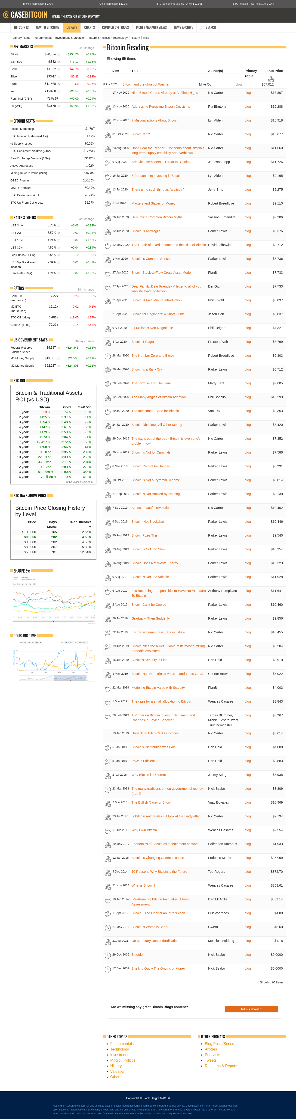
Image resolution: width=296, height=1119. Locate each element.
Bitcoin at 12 (141, 134)
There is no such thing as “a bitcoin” (158, 189)
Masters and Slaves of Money (154, 203)
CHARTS (89, 27)
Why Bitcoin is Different (149, 775)
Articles (211, 1049)
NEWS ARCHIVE (183, 27)
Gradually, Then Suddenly (151, 618)
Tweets (211, 1060)
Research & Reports (221, 1066)
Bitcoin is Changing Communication (158, 858)
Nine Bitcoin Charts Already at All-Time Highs (165, 93)
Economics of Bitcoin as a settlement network (165, 844)
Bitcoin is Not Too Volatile (150, 577)
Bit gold (137, 954)
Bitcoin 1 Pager (143, 342)
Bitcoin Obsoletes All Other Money (157, 425)
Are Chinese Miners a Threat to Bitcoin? (161, 162)
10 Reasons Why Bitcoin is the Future (159, 871)
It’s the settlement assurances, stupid (159, 632)
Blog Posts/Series (219, 1044)
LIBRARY (71, 27)
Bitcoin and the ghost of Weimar (146, 84)
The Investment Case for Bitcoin (155, 411)
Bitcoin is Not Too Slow (148, 549)
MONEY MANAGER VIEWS (151, 27)
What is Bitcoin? (143, 885)
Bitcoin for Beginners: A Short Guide (158, 314)
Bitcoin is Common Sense (151, 259)
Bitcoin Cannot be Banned (151, 466)
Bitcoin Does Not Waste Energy (155, 563)
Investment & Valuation (70, 37)
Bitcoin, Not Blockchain (149, 521)
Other (115, 1077)
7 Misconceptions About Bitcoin (155, 120)
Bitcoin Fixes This (145, 535)
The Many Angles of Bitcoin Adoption (159, 397)
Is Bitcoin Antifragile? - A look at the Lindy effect (166, 816)
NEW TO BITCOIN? (47, 27)
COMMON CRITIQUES (115, 27)
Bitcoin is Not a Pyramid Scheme (156, 480)
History (135, 37)
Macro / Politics (122, 1060)
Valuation (118, 1071)
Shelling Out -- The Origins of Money (158, 968)
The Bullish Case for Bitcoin (152, 802)
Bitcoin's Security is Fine (150, 660)
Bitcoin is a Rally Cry (147, 369)
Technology (120, 37)
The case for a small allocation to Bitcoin (161, 701)
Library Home (22, 37)
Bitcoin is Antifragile (146, 231)
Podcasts (212, 1055)
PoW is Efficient (143, 761)
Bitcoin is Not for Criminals (151, 452)
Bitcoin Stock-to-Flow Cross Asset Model (161, 272)
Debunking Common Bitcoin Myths (157, 217)
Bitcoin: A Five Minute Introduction (157, 300)
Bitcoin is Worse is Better (150, 927)
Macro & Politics (99, 37)
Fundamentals (43, 37)
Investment (119, 1055)
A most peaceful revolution (151, 508)
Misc (146, 37)
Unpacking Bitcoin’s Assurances (155, 733)
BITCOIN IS (21, 27)
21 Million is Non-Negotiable (152, 328)
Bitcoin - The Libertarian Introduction (158, 913)
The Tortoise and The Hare (151, 383)
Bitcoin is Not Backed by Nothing (156, 494)
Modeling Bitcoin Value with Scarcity (158, 687)
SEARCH (208, 27)
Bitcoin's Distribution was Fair (153, 747)
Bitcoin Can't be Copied (149, 604)
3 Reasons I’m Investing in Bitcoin (157, 176)
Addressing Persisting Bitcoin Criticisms (161, 106)
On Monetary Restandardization (155, 941)
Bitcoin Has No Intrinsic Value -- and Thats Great (167, 674)
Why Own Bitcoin (144, 830)
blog (238, 84)
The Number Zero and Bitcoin (153, 355)
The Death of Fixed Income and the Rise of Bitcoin (169, 245)
